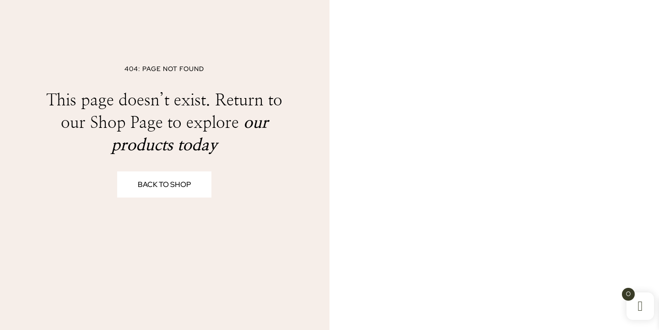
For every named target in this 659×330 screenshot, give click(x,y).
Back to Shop (164, 184)
